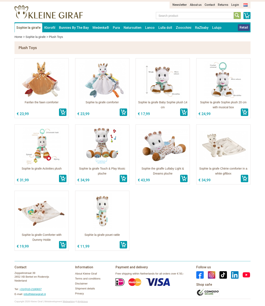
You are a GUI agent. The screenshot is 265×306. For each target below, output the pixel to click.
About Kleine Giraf (86, 273)
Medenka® (101, 28)
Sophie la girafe (28, 28)
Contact (210, 4)
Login (235, 4)
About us (196, 4)
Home (18, 37)
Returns (223, 4)
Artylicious (82, 301)
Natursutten (132, 28)
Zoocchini (183, 28)
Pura (116, 28)
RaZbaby (201, 28)
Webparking (69, 301)
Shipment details (85, 288)
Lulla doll (165, 28)
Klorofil (49, 28)
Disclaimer (81, 283)
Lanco (150, 28)
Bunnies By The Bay (74, 28)
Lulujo (217, 28)
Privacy (79, 293)
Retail (244, 27)
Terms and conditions (88, 278)
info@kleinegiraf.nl (35, 294)
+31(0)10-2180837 (30, 289)
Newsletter (179, 4)
